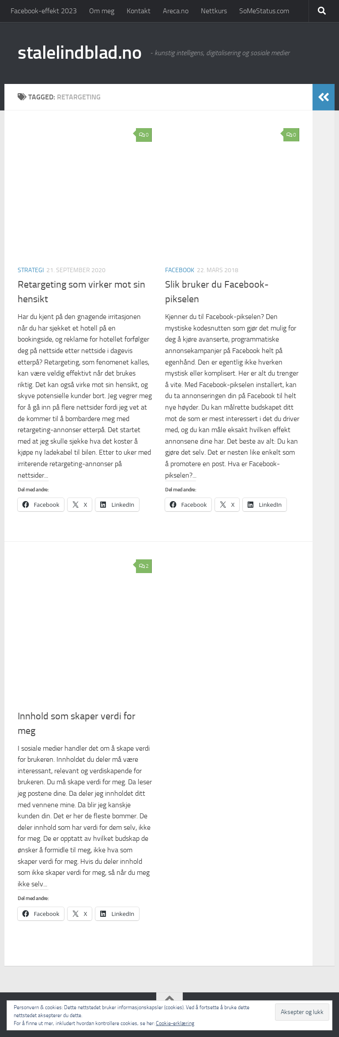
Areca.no (175, 11)
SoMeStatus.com (264, 11)
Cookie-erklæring (175, 1023)
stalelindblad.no (79, 53)
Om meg (101, 11)
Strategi (31, 270)
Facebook (179, 270)
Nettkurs (214, 11)
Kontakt (139, 11)
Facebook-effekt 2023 (44, 11)
